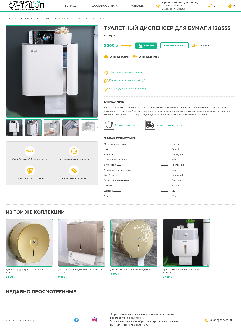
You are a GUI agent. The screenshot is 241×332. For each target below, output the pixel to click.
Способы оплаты (119, 56)
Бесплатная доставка (169, 125)
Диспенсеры (52, 18)
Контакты (137, 5)
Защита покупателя (128, 125)
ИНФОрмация (70, 5)
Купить (149, 45)
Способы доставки (149, 56)
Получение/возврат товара (126, 72)
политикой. (137, 317)
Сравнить (203, 45)
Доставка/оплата (105, 5)
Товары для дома (30, 18)
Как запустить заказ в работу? (127, 80)
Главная (11, 18)
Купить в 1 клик (174, 45)
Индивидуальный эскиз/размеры (128, 88)
